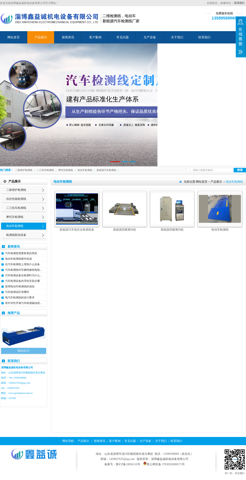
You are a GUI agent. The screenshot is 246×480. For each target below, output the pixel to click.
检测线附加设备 (16, 235)
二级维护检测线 (23, 170)
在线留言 (212, 3)
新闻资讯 (68, 37)
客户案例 (95, 37)
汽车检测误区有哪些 (17, 291)
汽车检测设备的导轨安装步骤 (22, 280)
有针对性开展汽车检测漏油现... (23, 303)
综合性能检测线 (16, 198)
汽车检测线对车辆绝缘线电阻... (23, 269)
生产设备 (150, 37)
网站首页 (13, 37)
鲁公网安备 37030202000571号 (164, 464)
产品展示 (41, 37)
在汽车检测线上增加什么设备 (22, 264)
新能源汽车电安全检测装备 (77, 229)
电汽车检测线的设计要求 (19, 297)
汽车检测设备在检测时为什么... (23, 275)
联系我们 (204, 37)
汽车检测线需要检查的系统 (21, 253)
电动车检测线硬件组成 (18, 258)
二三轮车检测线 (45, 170)
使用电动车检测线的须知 (19, 286)
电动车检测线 (84, 170)
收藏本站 (225, 3)
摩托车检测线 (65, 170)
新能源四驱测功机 (124, 229)
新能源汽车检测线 (106, 170)
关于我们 (177, 37)
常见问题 (122, 37)
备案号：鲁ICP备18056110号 (122, 464)
